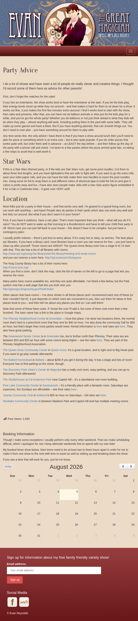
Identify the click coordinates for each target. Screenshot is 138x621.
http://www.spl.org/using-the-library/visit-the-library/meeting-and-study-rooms (49, 253)
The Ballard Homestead (17, 359)
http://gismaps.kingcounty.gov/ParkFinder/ (28, 289)
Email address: (17, 564)
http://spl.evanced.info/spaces (63, 257)
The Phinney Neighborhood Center (24, 318)
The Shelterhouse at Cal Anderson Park (27, 379)
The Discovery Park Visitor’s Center (24, 369)
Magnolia (55, 369)
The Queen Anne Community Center (25, 350)
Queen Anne (58, 350)
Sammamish (50, 385)
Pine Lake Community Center (21, 385)
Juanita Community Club (18, 395)
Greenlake (55, 318)
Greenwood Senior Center (24, 336)
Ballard (40, 359)
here (100, 326)
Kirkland (42, 395)
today (8, 466)
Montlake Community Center (20, 401)
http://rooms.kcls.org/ (15, 267)
